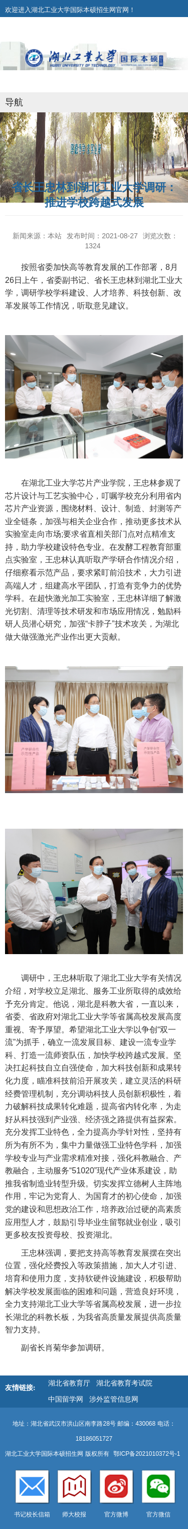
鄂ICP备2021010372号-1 (146, 1453)
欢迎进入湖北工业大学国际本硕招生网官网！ (70, 10)
